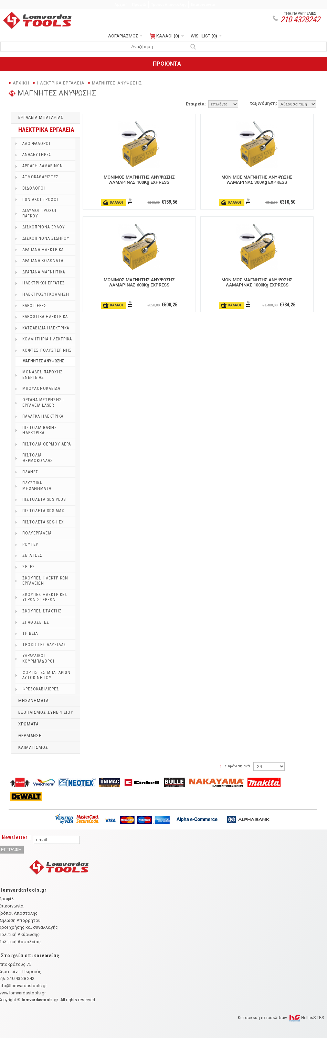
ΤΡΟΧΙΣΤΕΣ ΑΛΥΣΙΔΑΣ (44, 644)
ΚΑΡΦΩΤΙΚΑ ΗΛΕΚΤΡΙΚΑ (45, 316)
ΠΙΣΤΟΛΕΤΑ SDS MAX (43, 510)
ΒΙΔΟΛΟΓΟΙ (33, 188)
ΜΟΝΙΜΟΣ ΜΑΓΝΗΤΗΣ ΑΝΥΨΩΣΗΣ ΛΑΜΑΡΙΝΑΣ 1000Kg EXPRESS (257, 282)
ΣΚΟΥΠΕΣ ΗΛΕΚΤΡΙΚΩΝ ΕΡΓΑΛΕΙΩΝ (45, 581)
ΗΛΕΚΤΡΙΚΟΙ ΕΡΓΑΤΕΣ (43, 283)
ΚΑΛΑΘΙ (164, 36)
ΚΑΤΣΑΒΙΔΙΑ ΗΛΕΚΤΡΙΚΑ (45, 328)
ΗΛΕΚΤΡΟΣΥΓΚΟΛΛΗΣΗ (45, 294)
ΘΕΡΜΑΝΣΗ (30, 735)
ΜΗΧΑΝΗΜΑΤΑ (33, 700)
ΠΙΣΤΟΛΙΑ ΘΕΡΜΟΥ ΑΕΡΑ (46, 444)
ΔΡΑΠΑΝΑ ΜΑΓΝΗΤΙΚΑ (43, 272)
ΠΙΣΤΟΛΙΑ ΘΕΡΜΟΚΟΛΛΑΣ (37, 458)
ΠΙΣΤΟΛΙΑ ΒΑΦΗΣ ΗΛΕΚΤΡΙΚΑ (39, 430)
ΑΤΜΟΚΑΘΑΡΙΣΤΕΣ (40, 176)
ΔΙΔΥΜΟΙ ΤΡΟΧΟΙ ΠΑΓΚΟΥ (39, 213)
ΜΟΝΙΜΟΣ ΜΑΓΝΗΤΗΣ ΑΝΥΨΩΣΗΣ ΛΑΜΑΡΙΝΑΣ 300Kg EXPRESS (257, 179)
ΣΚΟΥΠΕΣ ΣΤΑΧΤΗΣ (42, 611)
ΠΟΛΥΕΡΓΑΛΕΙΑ (37, 533)
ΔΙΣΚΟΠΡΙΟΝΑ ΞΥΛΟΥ (43, 227)
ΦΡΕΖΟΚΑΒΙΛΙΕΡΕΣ (40, 689)
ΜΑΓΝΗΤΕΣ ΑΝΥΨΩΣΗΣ (117, 83)
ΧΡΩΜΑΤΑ (28, 723)
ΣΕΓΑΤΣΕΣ (32, 555)
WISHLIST (204, 35)
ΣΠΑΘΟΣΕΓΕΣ (35, 622)
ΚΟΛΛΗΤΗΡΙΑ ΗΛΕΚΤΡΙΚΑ (47, 339)
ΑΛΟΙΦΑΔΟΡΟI (36, 143)
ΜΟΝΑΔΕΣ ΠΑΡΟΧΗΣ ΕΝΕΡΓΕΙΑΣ (42, 375)
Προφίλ (139, 4)
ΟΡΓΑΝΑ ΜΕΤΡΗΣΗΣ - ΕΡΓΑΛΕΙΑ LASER (43, 402)
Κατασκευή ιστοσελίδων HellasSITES (281, 1017)
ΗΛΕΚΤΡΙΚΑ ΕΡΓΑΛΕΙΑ (60, 83)
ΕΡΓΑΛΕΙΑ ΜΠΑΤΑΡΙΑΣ (40, 117)
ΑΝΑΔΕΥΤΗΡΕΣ (37, 154)
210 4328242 (300, 19)
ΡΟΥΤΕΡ (30, 544)
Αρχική (121, 4)
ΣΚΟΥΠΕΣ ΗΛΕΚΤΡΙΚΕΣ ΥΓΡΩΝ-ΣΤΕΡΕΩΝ (44, 597)
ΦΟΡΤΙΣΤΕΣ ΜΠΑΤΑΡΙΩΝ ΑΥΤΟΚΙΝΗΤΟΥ (46, 675)
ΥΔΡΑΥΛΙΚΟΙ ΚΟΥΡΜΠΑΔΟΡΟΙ (38, 658)
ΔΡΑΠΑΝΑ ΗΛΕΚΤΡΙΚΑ (43, 249)
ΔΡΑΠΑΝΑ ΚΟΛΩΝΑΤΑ (42, 260)
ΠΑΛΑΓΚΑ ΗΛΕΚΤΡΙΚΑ (42, 416)
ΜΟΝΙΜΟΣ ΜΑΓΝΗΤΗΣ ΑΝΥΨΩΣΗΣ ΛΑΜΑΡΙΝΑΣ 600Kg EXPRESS (139, 282)
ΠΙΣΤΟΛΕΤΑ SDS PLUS (44, 499)
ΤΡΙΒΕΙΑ (30, 633)
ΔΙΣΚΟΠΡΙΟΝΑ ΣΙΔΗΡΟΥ (46, 238)
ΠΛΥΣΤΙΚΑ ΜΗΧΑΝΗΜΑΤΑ (36, 486)
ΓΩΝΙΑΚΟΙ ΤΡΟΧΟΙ (40, 199)
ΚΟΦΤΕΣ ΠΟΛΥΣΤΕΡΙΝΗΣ (47, 350)
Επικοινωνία (203, 4)
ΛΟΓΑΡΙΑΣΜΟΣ (123, 35)
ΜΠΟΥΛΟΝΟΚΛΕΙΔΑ (41, 388)
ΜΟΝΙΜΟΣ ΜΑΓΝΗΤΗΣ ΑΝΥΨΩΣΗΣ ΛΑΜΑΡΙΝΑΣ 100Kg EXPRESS (139, 179)
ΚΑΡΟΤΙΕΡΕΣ (34, 305)
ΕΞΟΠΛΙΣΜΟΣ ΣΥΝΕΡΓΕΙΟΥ (45, 712)
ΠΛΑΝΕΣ (30, 472)
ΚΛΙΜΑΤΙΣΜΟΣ (33, 747)
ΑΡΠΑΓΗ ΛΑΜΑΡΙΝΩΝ (42, 165)
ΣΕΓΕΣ (28, 566)
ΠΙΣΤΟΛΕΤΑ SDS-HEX (43, 522)
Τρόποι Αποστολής (169, 4)
